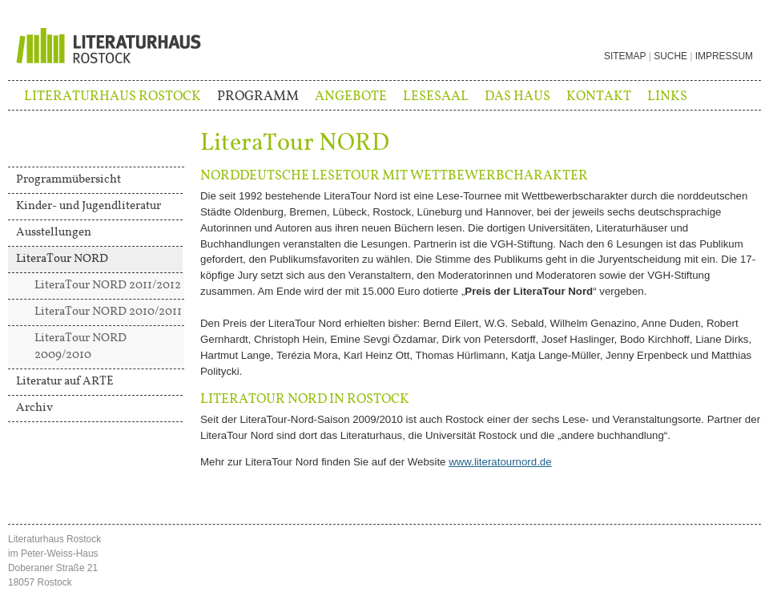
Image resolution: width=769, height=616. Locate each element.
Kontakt (598, 96)
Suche (670, 56)
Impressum (724, 56)
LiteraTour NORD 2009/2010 (80, 347)
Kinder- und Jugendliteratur (88, 206)
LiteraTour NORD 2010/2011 (108, 312)
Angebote (351, 96)
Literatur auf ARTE (65, 381)
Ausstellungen (53, 232)
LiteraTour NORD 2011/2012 (107, 285)
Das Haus (517, 96)
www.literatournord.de (500, 462)
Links (667, 96)
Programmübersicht (68, 179)
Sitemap (625, 56)
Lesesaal (436, 96)
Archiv (34, 408)
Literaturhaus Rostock (112, 96)
